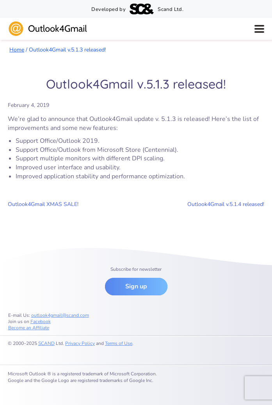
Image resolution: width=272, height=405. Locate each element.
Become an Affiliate (28, 328)
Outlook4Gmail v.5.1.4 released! (225, 204)
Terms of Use (118, 343)
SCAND (46, 343)
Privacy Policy (80, 343)
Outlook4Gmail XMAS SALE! (43, 204)
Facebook (40, 321)
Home (16, 49)
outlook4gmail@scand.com (60, 315)
